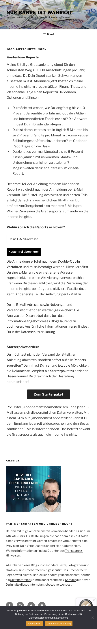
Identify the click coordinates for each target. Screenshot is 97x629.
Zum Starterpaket (48, 394)
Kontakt (70, 580)
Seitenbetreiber (20, 580)
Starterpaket (60, 371)
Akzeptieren (34, 623)
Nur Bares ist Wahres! (39, 12)
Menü (48, 34)
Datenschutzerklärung (38, 332)
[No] (92, 617)
